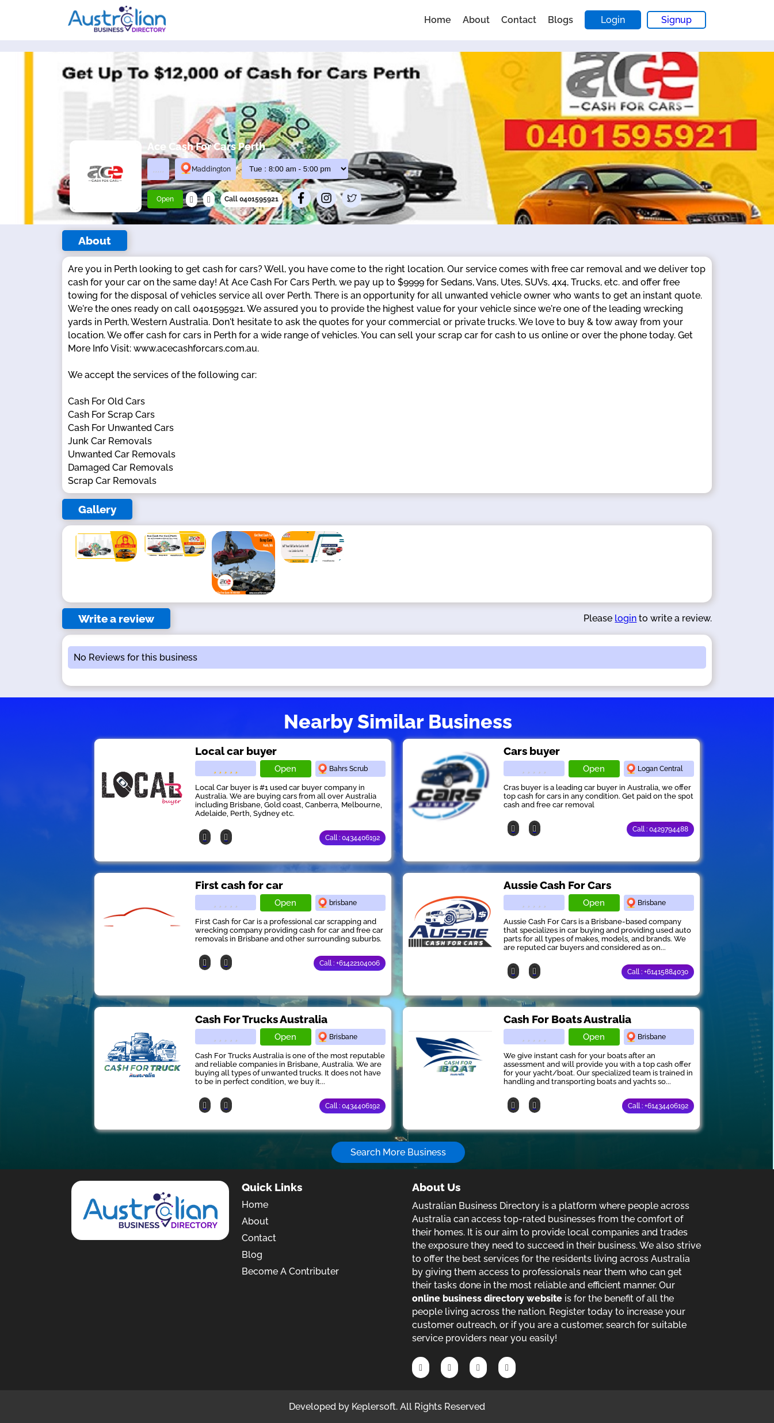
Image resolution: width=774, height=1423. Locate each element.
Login (613, 19)
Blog (252, 1254)
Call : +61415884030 (657, 972)
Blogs (560, 19)
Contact (518, 19)
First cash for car (239, 885)
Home (437, 19)
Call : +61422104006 (349, 963)
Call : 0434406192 (352, 838)
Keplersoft (374, 1406)
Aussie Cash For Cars (557, 885)
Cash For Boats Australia (567, 1019)
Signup (676, 19)
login (625, 618)
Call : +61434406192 (658, 1106)
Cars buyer (532, 751)
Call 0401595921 (251, 199)
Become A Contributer (290, 1271)
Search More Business (398, 1152)
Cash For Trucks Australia (261, 1019)
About (476, 19)
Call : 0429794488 (660, 829)
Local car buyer (236, 751)
